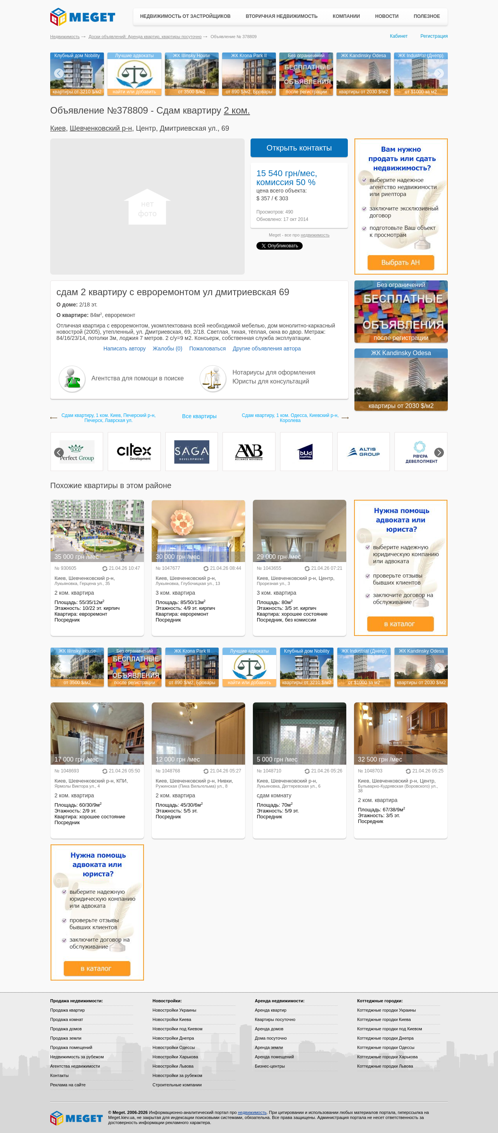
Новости (386, 16)
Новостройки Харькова (175, 1056)
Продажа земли (65, 1038)
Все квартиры (199, 416)
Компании (346, 16)
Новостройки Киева (172, 1019)
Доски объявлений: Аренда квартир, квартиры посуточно (145, 36)
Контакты (59, 1075)
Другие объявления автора (267, 348)
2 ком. (237, 110)
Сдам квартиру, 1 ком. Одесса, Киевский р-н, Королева (290, 418)
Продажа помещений (71, 1047)
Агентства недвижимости (75, 1066)
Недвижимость (65, 36)
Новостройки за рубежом (177, 1075)
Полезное (427, 16)
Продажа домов (66, 1028)
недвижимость (315, 235)
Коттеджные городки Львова (385, 1066)
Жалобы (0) (167, 348)
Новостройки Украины (174, 1010)
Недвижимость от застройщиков (185, 16)
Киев (58, 128)
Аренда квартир (270, 1010)
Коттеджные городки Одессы (385, 1047)
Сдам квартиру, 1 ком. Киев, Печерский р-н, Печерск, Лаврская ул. (108, 418)
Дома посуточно (271, 1038)
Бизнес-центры (270, 1066)
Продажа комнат (66, 1019)
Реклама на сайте (68, 1084)
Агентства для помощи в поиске (137, 378)
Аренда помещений (274, 1056)
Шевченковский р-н (101, 128)
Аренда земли (269, 1047)
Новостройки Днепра (173, 1038)
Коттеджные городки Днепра (385, 1038)
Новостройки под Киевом (177, 1028)
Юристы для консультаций (271, 381)
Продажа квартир (67, 1010)
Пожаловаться (207, 348)
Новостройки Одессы (174, 1047)
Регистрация (434, 36)
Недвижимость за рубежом (77, 1056)
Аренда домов (269, 1028)
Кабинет (399, 36)
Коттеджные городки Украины (386, 1010)
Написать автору (124, 348)
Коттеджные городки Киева (384, 1019)
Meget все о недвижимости (77, 1118)
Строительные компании (177, 1084)
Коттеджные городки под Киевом (389, 1028)
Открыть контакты (299, 148)
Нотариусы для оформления (274, 372)
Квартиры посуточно (275, 1019)
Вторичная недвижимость (282, 16)
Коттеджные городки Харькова (387, 1056)
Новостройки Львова (173, 1066)
